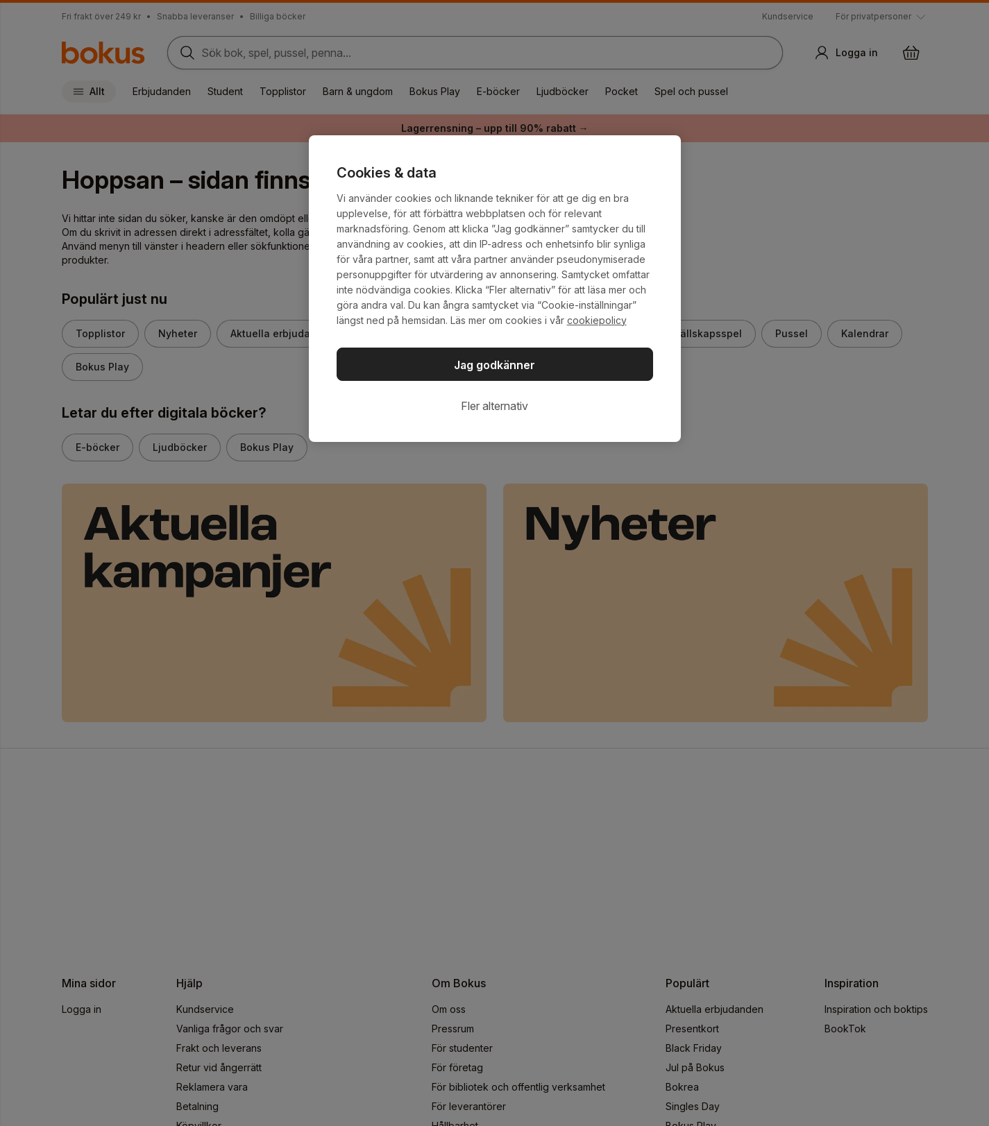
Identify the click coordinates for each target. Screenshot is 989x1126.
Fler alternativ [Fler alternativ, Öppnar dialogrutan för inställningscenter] (494, 406)
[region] (495, 288)
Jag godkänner (494, 365)
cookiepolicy (597, 320)
